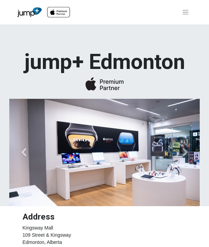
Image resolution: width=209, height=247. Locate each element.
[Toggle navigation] (185, 12)
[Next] (185, 152)
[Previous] (23, 152)
